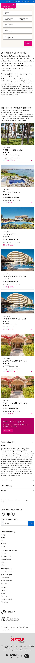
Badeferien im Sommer (9, 550)
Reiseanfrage (4, 602)
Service (3, 587)
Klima (3, 490)
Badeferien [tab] (7, 8)
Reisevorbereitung (8, 442)
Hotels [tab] (15, 8)
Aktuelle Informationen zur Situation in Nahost (17, 1)
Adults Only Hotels (6, 580)
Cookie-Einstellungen (8, 630)
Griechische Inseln (6, 559)
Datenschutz (4, 627)
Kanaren (3, 546)
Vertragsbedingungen (23, 627)
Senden (31, 523)
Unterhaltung (6, 485)
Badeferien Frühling (8, 532)
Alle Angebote (8, 430)
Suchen (28, 43)
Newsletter (4, 596)
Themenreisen (6, 569)
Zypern (3, 538)
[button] (18, 37)
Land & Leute (6, 480)
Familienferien (5, 577)
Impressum (12, 627)
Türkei (2, 540)
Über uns (3, 590)
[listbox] (18, 25)
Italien (2, 565)
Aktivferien (4, 583)
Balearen (3, 543)
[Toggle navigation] (33, 5)
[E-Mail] (16, 523)
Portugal (3, 535)
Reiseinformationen (6, 599)
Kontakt (3, 593)
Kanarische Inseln (6, 556)
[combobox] (18, 13)
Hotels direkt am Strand (7, 572)
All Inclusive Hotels (6, 575)
